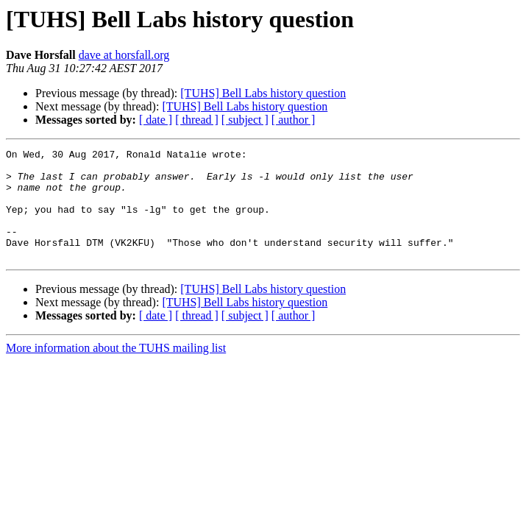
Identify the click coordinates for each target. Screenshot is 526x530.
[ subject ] (245, 119)
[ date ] (155, 119)
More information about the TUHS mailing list (116, 370)
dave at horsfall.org (124, 55)
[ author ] (293, 119)
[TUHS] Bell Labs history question (263, 93)
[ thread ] (196, 119)
